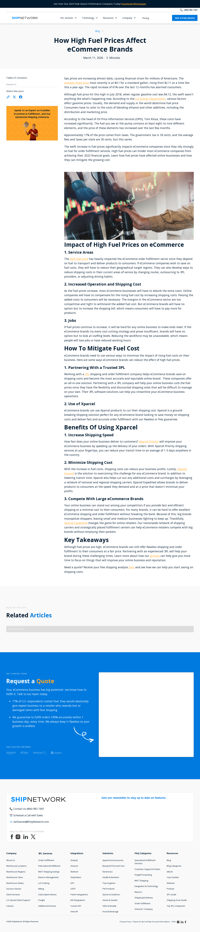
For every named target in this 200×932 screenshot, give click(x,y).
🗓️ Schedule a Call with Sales (26, 815)
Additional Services (47, 905)
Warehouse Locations (16, 865)
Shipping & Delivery (144, 897)
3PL (86, 374)
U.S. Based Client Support (18, 900)
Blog (169, 860)
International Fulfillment (49, 865)
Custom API (75, 905)
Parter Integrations (79, 894)
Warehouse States (15, 883)
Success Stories (13, 888)
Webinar (171, 883)
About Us (10, 860)
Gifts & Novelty (109, 905)
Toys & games (108, 883)
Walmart (74, 871)
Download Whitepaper (133, 3)
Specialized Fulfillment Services (145, 862)
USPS (73, 888)
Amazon (74, 865)
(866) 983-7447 (191, 9)
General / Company (144, 909)
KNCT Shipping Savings (49, 871)
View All (74, 911)
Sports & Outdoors (111, 894)
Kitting (41, 888)
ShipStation (75, 877)
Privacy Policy (125, 922)
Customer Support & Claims (147, 869)
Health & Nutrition (110, 877)
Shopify (74, 860)
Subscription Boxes (47, 894)
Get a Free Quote (185, 17)
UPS (72, 883)
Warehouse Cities (14, 877)
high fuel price (78, 259)
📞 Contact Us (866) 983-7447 (27, 808)
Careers (10, 905)
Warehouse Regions (15, 871)
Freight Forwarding (143, 874)
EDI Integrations (77, 900)
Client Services (13, 894)
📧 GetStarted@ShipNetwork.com (29, 821)
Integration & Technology (146, 886)
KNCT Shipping (141, 880)
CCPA (173, 922)
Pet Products (108, 888)
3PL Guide (171, 894)
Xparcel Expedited (75, 523)
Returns (138, 892)
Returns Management (48, 877)
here (131, 567)
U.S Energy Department (149, 99)
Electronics (107, 871)
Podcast (170, 888)
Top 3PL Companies (176, 905)
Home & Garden (110, 900)
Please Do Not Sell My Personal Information (151, 922)
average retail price (76, 83)
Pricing (145, 18)
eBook (170, 871)
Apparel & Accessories (113, 860)
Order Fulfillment (46, 860)
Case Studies (173, 877)
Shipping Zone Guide (177, 900)
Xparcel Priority (148, 441)
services (154, 556)
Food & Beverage (110, 911)
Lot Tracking (43, 883)
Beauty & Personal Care (113, 865)
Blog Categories (174, 865)
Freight (41, 900)
